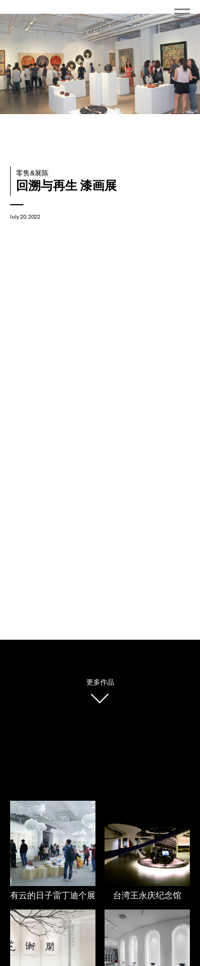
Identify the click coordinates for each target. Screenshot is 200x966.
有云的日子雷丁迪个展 (52, 896)
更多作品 (100, 682)
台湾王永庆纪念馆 (147, 896)
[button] (170, 65)
